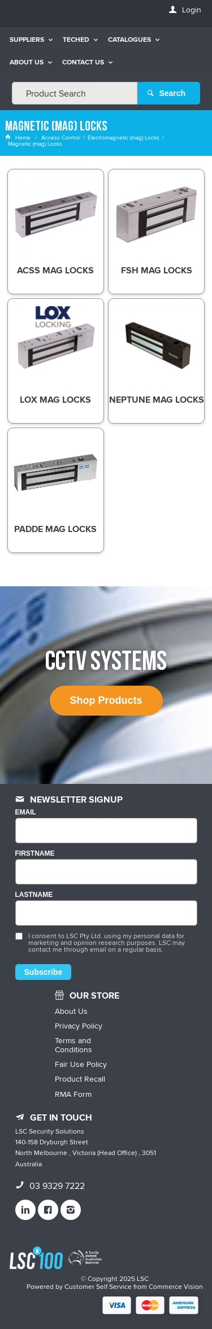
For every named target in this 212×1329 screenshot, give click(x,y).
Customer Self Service (98, 1286)
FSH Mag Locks (156, 271)
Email (25, 812)
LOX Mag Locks (55, 400)
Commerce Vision (176, 1286)
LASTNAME (34, 895)
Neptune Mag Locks (156, 400)
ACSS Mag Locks (55, 271)
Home (18, 137)
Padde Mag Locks (55, 529)
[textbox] (74, 93)
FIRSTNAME (35, 853)
